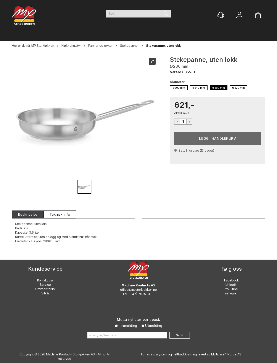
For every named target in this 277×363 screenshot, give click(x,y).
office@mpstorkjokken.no (138, 289)
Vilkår (45, 293)
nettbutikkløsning (185, 354)
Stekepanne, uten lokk (163, 45)
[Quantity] (183, 122)
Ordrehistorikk (45, 289)
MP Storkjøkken (42, 45)
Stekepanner (129, 45)
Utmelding (153, 325)
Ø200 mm (178, 87)
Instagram (231, 293)
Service (45, 284)
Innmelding (127, 325)
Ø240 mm (198, 87)
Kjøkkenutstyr (71, 45)
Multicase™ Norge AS (226, 354)
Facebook (231, 280)
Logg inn (239, 15)
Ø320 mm (238, 87)
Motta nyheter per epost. (138, 319)
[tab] (27, 214)
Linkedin (231, 284)
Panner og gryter (100, 45)
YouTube (231, 289)
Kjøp (217, 138)
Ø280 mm (218, 87)
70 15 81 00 (146, 294)
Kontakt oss (45, 280)
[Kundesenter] (221, 15)
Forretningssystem (154, 354)
